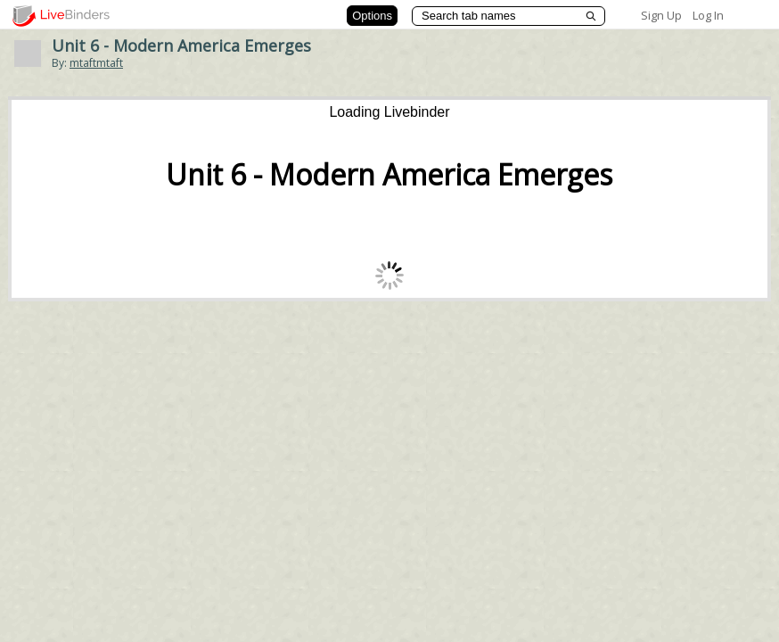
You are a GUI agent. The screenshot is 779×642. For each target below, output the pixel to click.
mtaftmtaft (96, 62)
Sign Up (661, 15)
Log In (708, 15)
